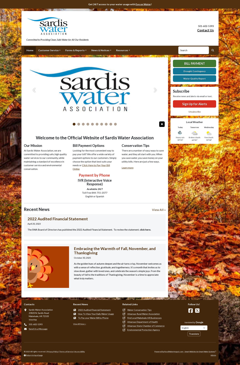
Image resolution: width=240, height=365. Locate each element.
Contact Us (205, 30)
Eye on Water (143, 4)
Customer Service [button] (48, 50)
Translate (194, 334)
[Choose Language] (193, 327)
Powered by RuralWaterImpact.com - (185, 351)
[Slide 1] (78, 124)
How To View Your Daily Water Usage (96, 314)
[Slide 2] (83, 124)
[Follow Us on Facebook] (190, 310)
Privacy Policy (52, 351)
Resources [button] (122, 50)
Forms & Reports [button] (75, 50)
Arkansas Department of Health (142, 322)
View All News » (79, 324)
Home (29, 50)
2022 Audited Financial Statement (94, 310)
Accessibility (80, 351)
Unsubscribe (195, 111)
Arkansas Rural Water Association (143, 314)
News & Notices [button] (100, 50)
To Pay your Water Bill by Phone (93, 318)
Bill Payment (194, 63)
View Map (33, 319)
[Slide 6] (101, 124)
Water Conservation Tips (139, 310)
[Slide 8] (111, 124)
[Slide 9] (115, 124)
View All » (159, 209)
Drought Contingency (195, 71)
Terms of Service (66, 351)
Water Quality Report (194, 78)
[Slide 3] (88, 124)
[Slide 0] (74, 124)
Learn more (127, 167)
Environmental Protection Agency (143, 330)
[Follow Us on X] (197, 310)
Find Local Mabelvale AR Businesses (144, 318)
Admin (213, 355)
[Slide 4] (92, 124)
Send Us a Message (38, 329)
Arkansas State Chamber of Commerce (146, 326)
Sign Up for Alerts (194, 104)
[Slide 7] (106, 124)
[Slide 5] (97, 124)
